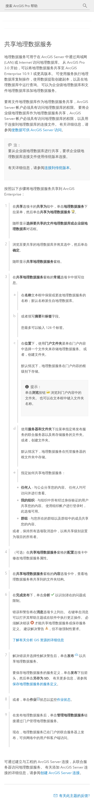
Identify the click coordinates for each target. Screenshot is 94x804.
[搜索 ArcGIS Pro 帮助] (42, 6)
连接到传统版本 (57, 168)
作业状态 (64, 700)
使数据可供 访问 (37, 130)
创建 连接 (60, 773)
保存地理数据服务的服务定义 (35, 684)
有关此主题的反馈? (74, 796)
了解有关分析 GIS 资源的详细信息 (38, 640)
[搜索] (85, 6)
